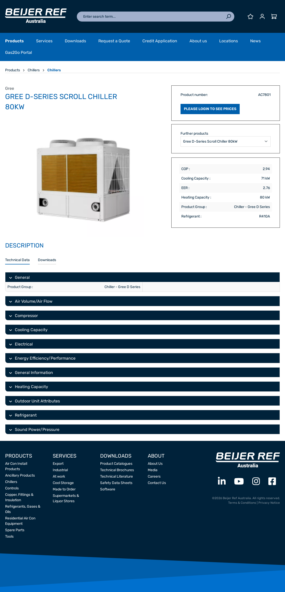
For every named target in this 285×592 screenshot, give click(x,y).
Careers (154, 476)
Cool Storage (63, 483)
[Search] (228, 17)
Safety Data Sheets (116, 483)
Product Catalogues (116, 463)
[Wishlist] (250, 17)
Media (152, 470)
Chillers (11, 482)
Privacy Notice (269, 503)
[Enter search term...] (150, 17)
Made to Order (64, 489)
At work (59, 476)
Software (107, 489)
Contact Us (157, 483)
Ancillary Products (20, 475)
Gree (9, 88)
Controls (12, 488)
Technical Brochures (117, 470)
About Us (155, 463)
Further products (194, 133)
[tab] (17, 260)
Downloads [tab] (47, 260)
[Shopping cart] (274, 17)
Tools (9, 536)
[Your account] (262, 17)
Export (58, 463)
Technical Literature (116, 476)
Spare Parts (14, 530)
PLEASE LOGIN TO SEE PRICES (210, 109)
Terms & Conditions (242, 503)
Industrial (60, 470)
